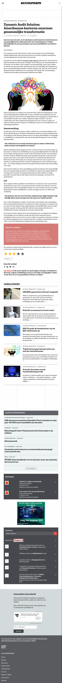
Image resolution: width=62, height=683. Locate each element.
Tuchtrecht (5, 677)
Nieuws (3, 660)
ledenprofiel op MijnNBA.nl (24, 607)
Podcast (3, 680)
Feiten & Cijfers (6, 674)
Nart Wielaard (8, 271)
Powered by (30, 540)
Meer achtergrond (31, 468)
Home (3, 657)
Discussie (4, 663)
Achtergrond (5, 669)
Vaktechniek (5, 666)
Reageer (8, 258)
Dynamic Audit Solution (30, 60)
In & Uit (3, 672)
